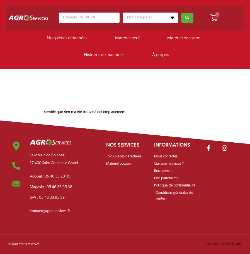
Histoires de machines (104, 55)
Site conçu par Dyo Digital (224, 244)
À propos (160, 55)
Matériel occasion (183, 38)
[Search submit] (187, 18)
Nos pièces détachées (67, 38)
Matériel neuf (127, 38)
